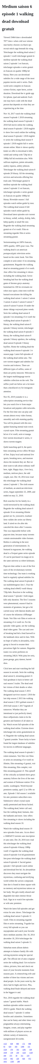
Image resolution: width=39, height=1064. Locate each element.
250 (17, 1053)
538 (30, 1050)
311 (22, 1056)
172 (23, 1044)
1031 (5, 1061)
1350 (12, 1061)
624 (10, 1047)
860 (17, 1044)
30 (16, 1056)
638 (11, 1044)
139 (11, 1053)
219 (28, 1056)
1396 (22, 1047)
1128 (31, 1053)
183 (16, 1047)
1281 (24, 1050)
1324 (5, 1050)
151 (29, 1047)
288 (18, 1061)
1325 (5, 1059)
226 (17, 1059)
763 (17, 1050)
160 (5, 1056)
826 (23, 1059)
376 (11, 1050)
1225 (24, 1053)
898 (29, 1044)
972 (29, 1059)
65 (4, 1047)
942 (11, 1059)
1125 (5, 1044)
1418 (5, 1053)
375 (11, 1056)
